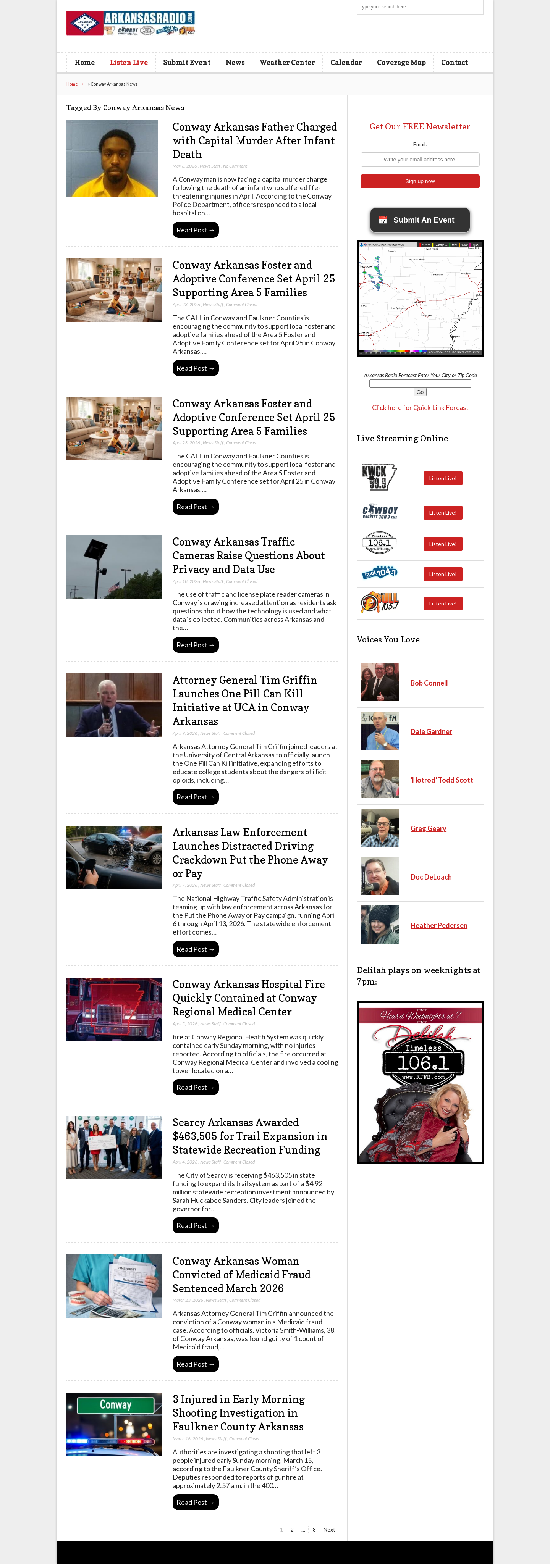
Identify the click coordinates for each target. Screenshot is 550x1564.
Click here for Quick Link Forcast (420, 407)
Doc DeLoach (431, 877)
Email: (420, 144)
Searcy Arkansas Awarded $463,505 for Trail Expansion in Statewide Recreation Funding (250, 1136)
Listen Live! (443, 478)
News (235, 62)
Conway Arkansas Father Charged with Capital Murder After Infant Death (255, 140)
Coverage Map (401, 62)
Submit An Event (416, 219)
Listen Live (129, 62)
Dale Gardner (431, 731)
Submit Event (186, 62)
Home (84, 62)
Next (329, 1529)
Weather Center (287, 62)
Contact (454, 62)
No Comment (235, 166)
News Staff (210, 166)
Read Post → (195, 230)
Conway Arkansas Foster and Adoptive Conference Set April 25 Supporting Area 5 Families (254, 279)
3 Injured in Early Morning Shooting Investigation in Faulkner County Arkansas (239, 1413)
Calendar (346, 62)
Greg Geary (428, 828)
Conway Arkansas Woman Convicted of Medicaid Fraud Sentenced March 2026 (242, 1274)
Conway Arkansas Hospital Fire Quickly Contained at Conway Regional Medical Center (249, 998)
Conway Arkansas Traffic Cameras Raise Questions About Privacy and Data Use (249, 555)
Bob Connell (429, 683)
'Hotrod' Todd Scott (442, 780)
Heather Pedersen (439, 925)
